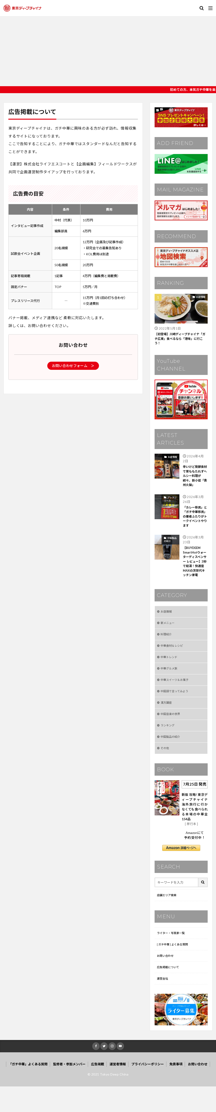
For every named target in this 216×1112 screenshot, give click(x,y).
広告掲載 (97, 1090)
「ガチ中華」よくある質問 (28, 1090)
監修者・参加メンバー (69, 1090)
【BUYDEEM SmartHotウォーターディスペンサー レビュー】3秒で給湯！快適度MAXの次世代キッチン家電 (195, 570)
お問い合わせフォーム (73, 366)
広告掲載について (170, 991)
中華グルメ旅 (170, 684)
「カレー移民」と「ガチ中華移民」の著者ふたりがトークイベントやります (194, 520)
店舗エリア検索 (168, 916)
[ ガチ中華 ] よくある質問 (175, 967)
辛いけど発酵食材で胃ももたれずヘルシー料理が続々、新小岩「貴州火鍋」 (194, 478)
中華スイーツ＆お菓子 (177, 696)
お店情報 (200, 296)
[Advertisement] (108, 51)
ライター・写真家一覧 (173, 955)
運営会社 (163, 1003)
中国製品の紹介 (170, 544)
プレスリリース (170, 502)
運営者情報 (118, 1090)
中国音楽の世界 (172, 733)
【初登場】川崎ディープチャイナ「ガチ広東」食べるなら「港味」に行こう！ (180, 339)
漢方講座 (167, 720)
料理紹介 (167, 648)
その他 (165, 769)
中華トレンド (170, 672)
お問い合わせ (166, 979)
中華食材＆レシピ (174, 660)
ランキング (169, 745)
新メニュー (169, 636)
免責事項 (175, 1090)
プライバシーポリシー (147, 1090)
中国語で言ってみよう (177, 708)
